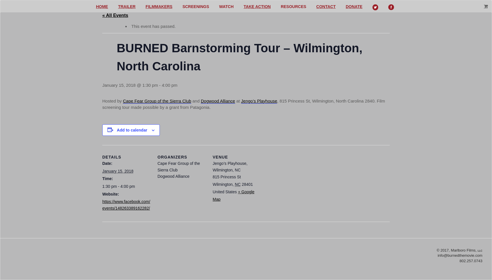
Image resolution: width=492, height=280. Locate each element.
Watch (226, 6)
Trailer (127, 6)
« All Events (115, 15)
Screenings (195, 6)
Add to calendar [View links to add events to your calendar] (132, 130)
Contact (326, 6)
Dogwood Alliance (218, 101)
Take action (257, 6)
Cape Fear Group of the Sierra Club (157, 101)
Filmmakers (159, 6)
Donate (354, 6)
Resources (293, 6)
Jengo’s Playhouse (259, 101)
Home (102, 6)
